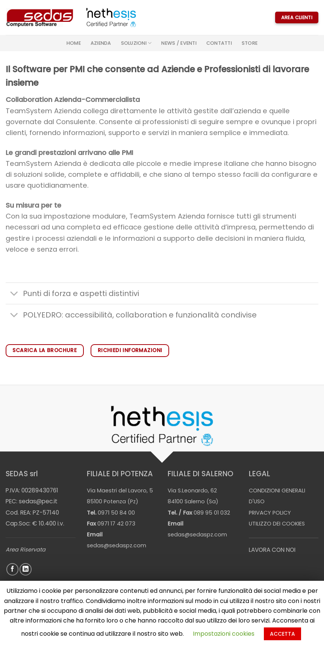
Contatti (219, 43)
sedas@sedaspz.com (116, 545)
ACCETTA (282, 634)
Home (74, 43)
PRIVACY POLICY (270, 512)
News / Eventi (178, 43)
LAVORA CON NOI (272, 550)
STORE (249, 43)
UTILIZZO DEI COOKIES (277, 523)
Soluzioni (136, 43)
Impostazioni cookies (223, 633)
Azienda (101, 43)
